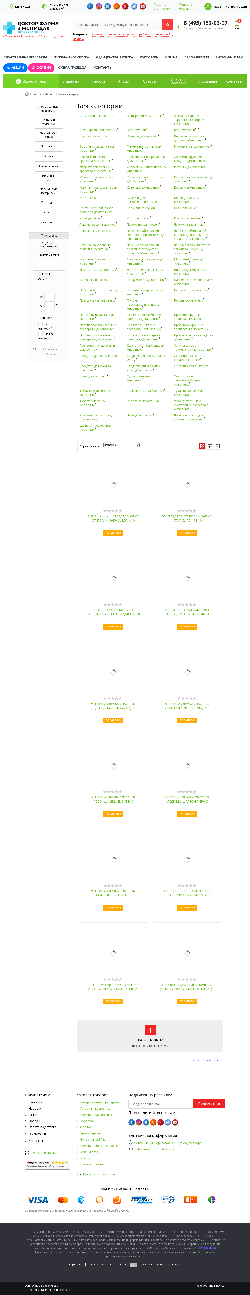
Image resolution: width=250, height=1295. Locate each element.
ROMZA (220, 1286)
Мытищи (22, 6)
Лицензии (71, 81)
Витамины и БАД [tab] (229, 57)
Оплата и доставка (179, 81)
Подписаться (209, 1103)
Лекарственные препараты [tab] (25, 57)
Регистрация (236, 6)
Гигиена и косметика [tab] (71, 57)
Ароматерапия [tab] (196, 57)
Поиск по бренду (185, 6)
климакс (98, 34)
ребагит (145, 34)
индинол (79, 38)
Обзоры (149, 81)
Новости (97, 81)
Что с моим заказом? (59, 6)
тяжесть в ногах (121, 34)
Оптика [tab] (171, 57)
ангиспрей (162, 34)
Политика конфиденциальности (160, 1264)
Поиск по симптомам (161, 6)
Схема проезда (72, 67)
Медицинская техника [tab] (114, 57)
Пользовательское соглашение (107, 1264)
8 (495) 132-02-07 (205, 22)
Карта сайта (76, 1264)
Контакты (103, 67)
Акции (15, 67)
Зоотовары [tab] (149, 57)
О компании (208, 81)
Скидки (41, 67)
